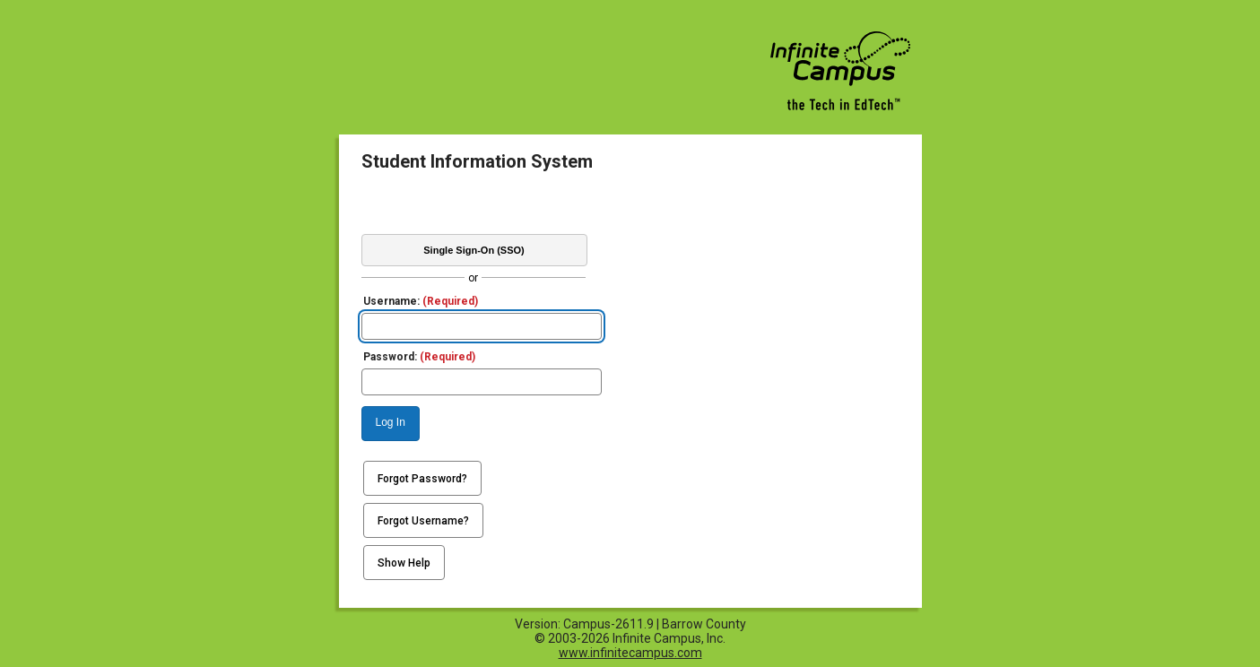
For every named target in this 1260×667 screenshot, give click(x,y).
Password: (419, 357)
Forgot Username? (423, 521)
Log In (390, 422)
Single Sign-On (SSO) (473, 250)
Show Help (404, 563)
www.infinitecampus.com (630, 652)
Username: (420, 301)
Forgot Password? (422, 478)
